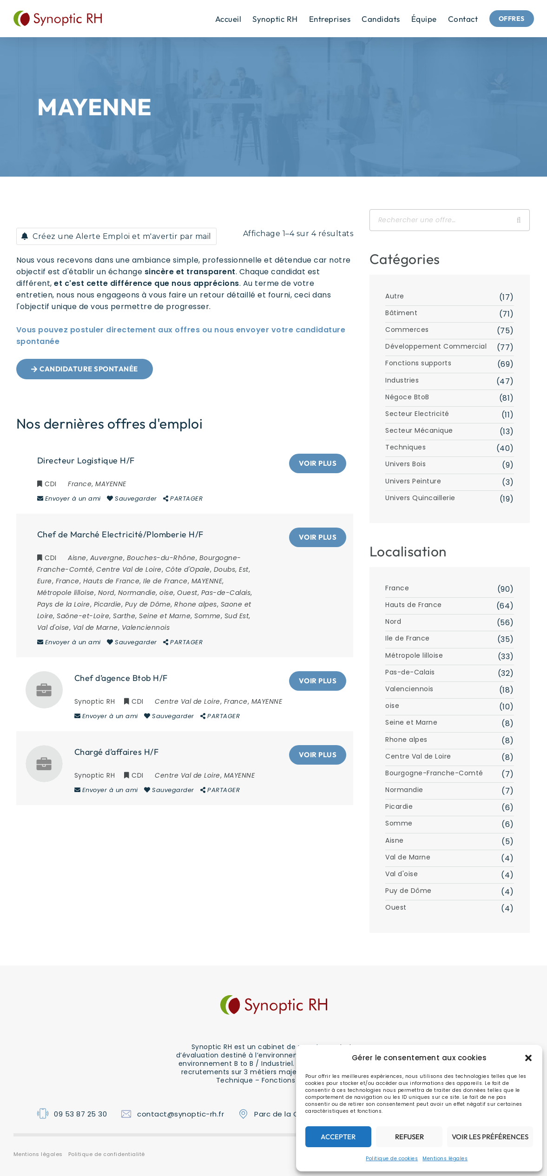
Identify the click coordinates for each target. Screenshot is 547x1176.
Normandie (404, 789)
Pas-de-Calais (410, 672)
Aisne (394, 840)
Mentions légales (445, 1158)
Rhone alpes (406, 739)
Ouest (396, 907)
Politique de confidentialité (106, 1154)
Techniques (405, 447)
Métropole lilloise (414, 655)
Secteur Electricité (417, 413)
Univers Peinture (413, 481)
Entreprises (324, 19)
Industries (402, 380)
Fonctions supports (418, 363)
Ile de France (407, 638)
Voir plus (318, 463)
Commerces (407, 329)
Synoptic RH (269, 19)
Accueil (222, 19)
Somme (399, 823)
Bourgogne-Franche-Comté (434, 773)
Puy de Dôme (408, 890)
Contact (457, 19)
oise (392, 705)
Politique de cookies (392, 1158)
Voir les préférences (490, 1136)
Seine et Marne (411, 722)
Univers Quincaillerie (420, 497)
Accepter (338, 1136)
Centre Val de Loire (418, 756)
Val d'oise (401, 874)
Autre (394, 296)
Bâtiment (401, 312)
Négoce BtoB (407, 397)
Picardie (399, 806)
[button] (528, 1058)
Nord (393, 621)
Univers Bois (405, 464)
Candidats (375, 19)
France (397, 588)
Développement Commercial (436, 346)
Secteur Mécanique (419, 430)
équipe (418, 19)
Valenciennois (409, 689)
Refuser (409, 1136)
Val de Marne (407, 857)
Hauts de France (413, 604)
